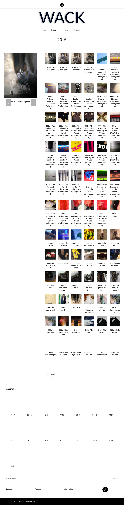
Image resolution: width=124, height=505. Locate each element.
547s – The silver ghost (20, 101)
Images (9, 489)
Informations (69, 489)
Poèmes (38, 489)
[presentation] (8, 102)
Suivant (114, 478)
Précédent (11, 478)
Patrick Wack (12, 501)
